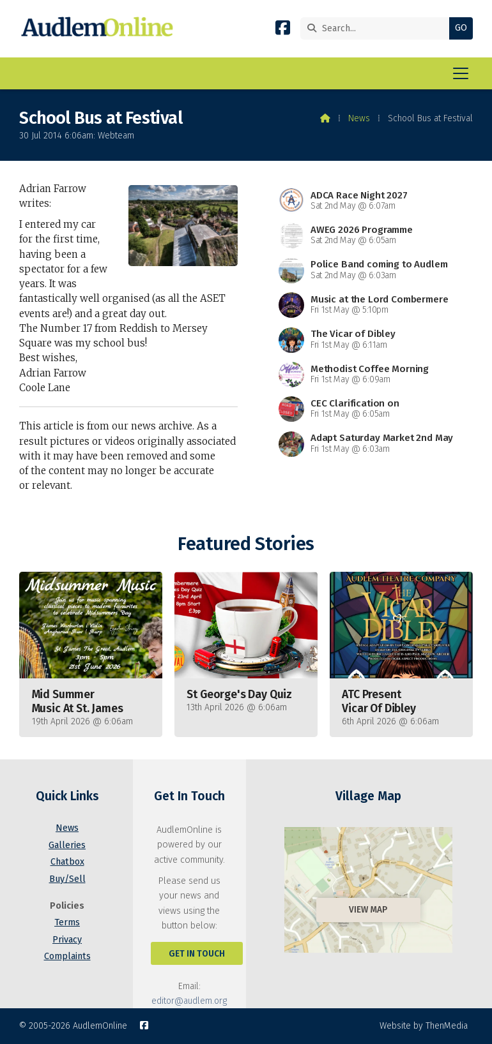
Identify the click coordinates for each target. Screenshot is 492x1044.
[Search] (378, 28)
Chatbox (67, 861)
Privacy (67, 939)
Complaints (67, 956)
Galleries (67, 845)
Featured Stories (246, 544)
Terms (67, 922)
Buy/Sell (67, 879)
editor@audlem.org (189, 1001)
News (359, 118)
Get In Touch (197, 953)
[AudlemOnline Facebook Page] (282, 30)
